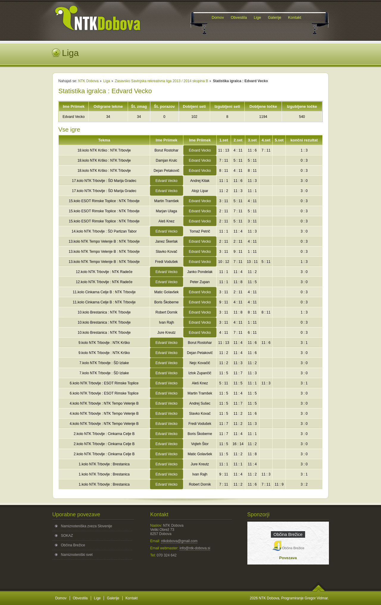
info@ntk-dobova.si (194, 548)
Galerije (113, 598)
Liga (106, 81)
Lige (97, 598)
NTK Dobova (88, 81)
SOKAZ (67, 536)
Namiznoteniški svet (77, 555)
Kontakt (132, 598)
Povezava (288, 558)
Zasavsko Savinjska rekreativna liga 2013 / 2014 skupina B (161, 81)
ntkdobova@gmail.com (179, 541)
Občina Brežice (73, 545)
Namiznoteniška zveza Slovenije (86, 526)
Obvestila (80, 598)
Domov (61, 598)
